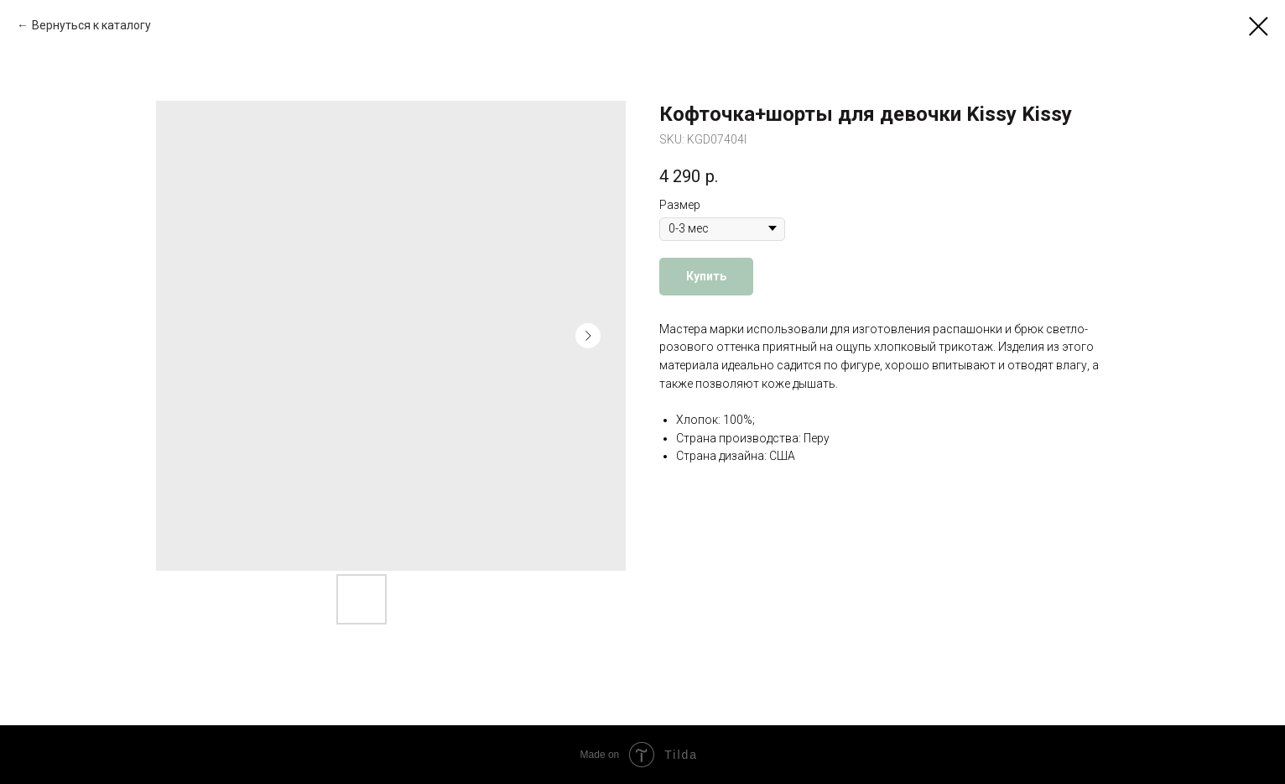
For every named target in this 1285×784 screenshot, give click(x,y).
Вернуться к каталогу (91, 25)
